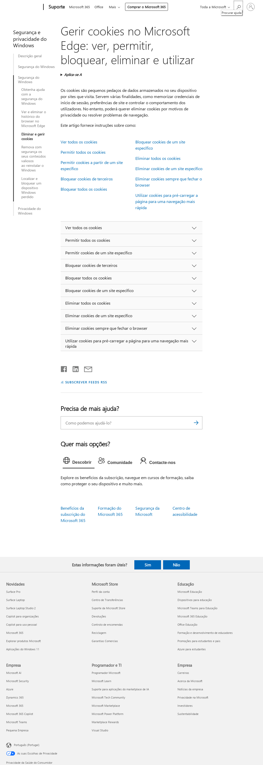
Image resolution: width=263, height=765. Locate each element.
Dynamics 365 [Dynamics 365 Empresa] (15, 697)
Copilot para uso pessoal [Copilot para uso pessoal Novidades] (21, 624)
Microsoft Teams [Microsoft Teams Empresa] (16, 722)
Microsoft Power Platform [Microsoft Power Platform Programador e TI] (107, 714)
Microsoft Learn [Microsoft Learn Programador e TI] (101, 681)
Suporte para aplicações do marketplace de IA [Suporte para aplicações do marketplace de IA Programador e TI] (120, 689)
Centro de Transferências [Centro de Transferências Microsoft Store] (107, 600)
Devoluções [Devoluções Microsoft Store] (99, 616)
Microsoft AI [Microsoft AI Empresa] (13, 673)
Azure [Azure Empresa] (9, 689)
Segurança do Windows (36, 66)
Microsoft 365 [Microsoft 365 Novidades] (14, 633)
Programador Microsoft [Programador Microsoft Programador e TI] (106, 673)
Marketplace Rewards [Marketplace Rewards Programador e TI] (105, 722)
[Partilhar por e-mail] (85, 368)
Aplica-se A (73, 74)
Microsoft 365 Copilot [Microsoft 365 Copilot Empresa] (19, 714)
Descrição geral (30, 56)
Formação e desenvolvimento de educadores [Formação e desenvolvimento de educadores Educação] (205, 633)
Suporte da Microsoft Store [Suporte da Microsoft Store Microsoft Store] (108, 608)
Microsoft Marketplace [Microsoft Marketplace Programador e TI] (106, 706)
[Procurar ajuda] (238, 6)
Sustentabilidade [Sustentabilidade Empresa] (188, 714)
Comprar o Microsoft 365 (148, 7)
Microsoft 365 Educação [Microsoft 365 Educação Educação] (192, 616)
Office (100, 7)
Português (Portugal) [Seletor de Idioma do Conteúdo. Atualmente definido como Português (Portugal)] (26, 745)
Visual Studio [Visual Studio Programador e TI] (100, 730)
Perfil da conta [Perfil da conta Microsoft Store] (101, 592)
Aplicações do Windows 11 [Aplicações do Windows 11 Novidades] (22, 649)
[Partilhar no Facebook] (64, 368)
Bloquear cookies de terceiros (87, 178)
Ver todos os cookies (79, 141)
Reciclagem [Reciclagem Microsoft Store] (99, 633)
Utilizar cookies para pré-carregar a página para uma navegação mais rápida (166, 201)
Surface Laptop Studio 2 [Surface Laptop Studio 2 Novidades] (21, 608)
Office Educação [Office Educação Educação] (187, 624)
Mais (114, 7)
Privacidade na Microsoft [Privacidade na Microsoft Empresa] (192, 697)
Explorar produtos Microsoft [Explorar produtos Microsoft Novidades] (23, 641)
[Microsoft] (23, 7)
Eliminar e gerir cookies (33, 136)
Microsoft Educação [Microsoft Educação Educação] (189, 592)
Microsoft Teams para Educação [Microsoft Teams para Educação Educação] (197, 608)
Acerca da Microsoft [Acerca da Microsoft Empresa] (189, 681)
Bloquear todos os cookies (84, 189)
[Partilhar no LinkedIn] (73, 368)
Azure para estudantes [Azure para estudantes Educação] (191, 649)
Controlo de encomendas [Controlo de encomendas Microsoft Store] (107, 624)
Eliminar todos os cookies (158, 158)
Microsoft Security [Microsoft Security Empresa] (17, 681)
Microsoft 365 (79, 7)
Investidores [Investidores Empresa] (185, 706)
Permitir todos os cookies (83, 152)
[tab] (79, 461)
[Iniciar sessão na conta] (251, 7)
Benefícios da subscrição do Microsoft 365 (73, 514)
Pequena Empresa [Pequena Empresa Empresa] (17, 730)
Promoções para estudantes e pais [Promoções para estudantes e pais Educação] (198, 641)
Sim (148, 564)
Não (176, 564)
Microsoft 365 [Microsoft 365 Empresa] (14, 706)
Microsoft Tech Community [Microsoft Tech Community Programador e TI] (108, 697)
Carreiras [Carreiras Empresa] (183, 673)
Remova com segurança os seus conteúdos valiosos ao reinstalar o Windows (33, 158)
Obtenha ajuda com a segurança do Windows (33, 96)
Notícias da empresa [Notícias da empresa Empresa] (190, 689)
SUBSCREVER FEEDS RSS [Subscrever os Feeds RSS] (86, 382)
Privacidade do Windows (29, 211)
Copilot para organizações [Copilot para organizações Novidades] (22, 616)
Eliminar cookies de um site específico (168, 168)
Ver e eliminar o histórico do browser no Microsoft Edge (33, 119)
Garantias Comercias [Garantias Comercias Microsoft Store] (105, 641)
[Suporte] (56, 7)
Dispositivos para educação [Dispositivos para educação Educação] (194, 600)
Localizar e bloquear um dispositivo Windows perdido (31, 187)
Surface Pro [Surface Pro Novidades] (13, 592)
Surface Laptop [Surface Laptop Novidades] (15, 600)
